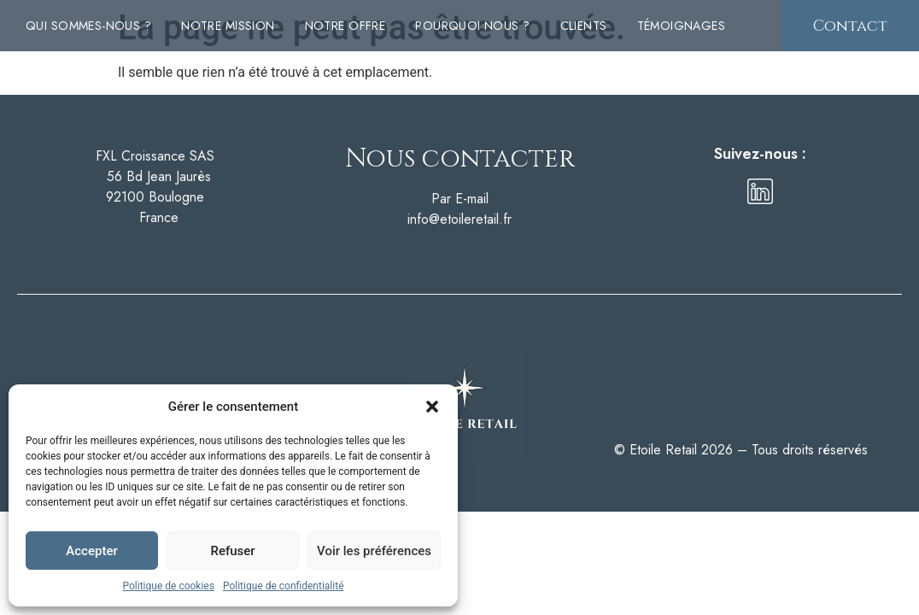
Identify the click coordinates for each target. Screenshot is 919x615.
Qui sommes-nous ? (88, 25)
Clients (583, 25)
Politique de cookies (168, 586)
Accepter (91, 551)
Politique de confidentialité (283, 586)
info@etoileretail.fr (459, 219)
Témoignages (681, 25)
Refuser (232, 551)
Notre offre (345, 25)
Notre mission (227, 25)
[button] (432, 406)
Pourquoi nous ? (472, 25)
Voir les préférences (374, 551)
